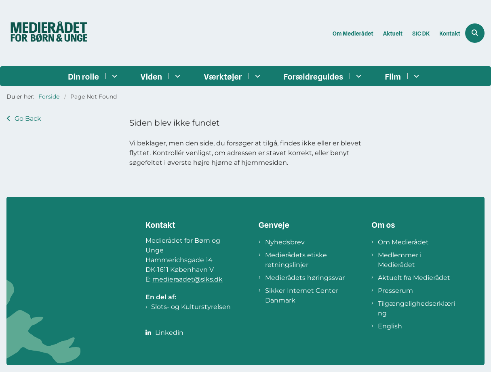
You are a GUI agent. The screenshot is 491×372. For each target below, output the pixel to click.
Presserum (395, 290)
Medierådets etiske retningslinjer (296, 260)
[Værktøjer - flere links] (256, 76)
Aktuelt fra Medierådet (414, 278)
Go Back (28, 118)
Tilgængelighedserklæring (416, 308)
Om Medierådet (403, 242)
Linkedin (169, 332)
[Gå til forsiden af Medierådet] (45, 33)
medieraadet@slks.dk (187, 279)
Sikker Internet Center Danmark (301, 295)
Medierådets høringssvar (305, 278)
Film (393, 77)
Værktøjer (223, 77)
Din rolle (83, 77)
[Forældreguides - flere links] (357, 76)
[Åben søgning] (475, 33)
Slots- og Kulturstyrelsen (191, 307)
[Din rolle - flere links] (113, 76)
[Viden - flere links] (176, 76)
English (390, 326)
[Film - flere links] (415, 76)
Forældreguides (313, 77)
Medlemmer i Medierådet (399, 260)
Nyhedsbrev (285, 242)
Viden (151, 77)
